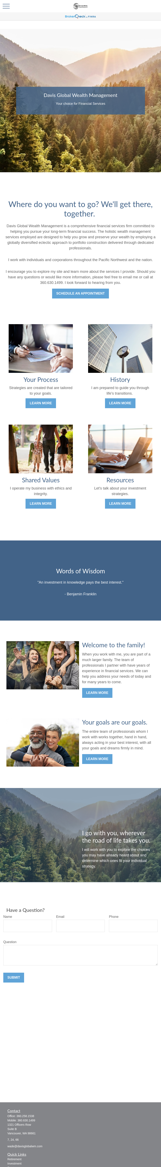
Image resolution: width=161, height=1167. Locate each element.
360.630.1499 (26, 1120)
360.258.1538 (25, 1116)
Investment (14, 1163)
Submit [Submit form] (13, 977)
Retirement (14, 1159)
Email (60, 916)
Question (9, 942)
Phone (113, 916)
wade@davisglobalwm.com (24, 1146)
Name (7, 916)
